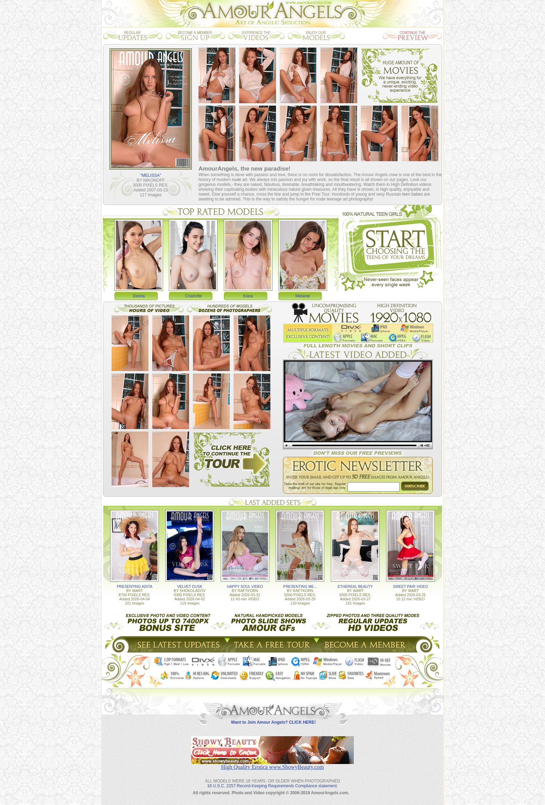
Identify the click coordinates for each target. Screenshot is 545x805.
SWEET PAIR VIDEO (410, 586)
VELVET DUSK (189, 586)
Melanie (302, 296)
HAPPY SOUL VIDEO (245, 586)
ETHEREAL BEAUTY (355, 586)
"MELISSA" (150, 175)
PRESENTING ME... (300, 586)
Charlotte (193, 296)
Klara (248, 296)
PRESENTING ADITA (134, 586)
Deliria (139, 296)
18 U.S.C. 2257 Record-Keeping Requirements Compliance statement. (272, 785)
